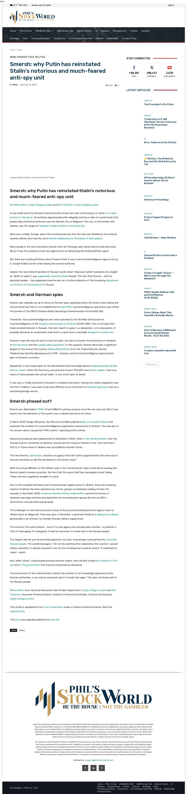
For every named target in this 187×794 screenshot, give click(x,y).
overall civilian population (51, 344)
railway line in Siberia (108, 514)
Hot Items (148, 174)
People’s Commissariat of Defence (57, 323)
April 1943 (66, 307)
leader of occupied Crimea (94, 422)
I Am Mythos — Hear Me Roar (160, 237)
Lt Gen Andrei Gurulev (94, 438)
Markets (148, 101)
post (17, 619)
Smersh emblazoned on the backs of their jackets (75, 238)
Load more (152, 364)
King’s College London (40, 204)
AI (145, 139)
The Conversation (53, 607)
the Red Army (20, 344)
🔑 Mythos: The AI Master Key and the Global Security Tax (160, 161)
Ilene (15, 85)
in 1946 (39, 409)
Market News (150, 309)
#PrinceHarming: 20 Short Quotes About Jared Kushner (159, 180)
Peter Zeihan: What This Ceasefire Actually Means (158, 314)
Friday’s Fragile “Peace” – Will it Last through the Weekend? (159, 275)
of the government (30, 565)
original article (17, 611)
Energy (147, 115)
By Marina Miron (18, 204)
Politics (40, 57)
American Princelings (156, 199)
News (19, 49)
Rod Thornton (65, 204)
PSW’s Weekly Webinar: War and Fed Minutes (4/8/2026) (159, 295)
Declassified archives (59, 349)
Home (12, 49)
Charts (147, 288)
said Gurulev (35, 455)
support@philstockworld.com (99, 760)
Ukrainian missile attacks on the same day (61, 225)
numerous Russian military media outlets (63, 493)
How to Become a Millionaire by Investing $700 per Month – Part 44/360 (160, 333)
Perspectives (25, 57)
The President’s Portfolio (159, 104)
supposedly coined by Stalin (53, 276)
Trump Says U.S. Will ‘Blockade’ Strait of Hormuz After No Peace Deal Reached (160, 123)
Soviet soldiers (97, 370)
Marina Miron (17, 590)
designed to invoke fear (100, 332)
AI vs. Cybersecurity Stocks (160, 142)
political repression (98, 387)
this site (54, 619)
